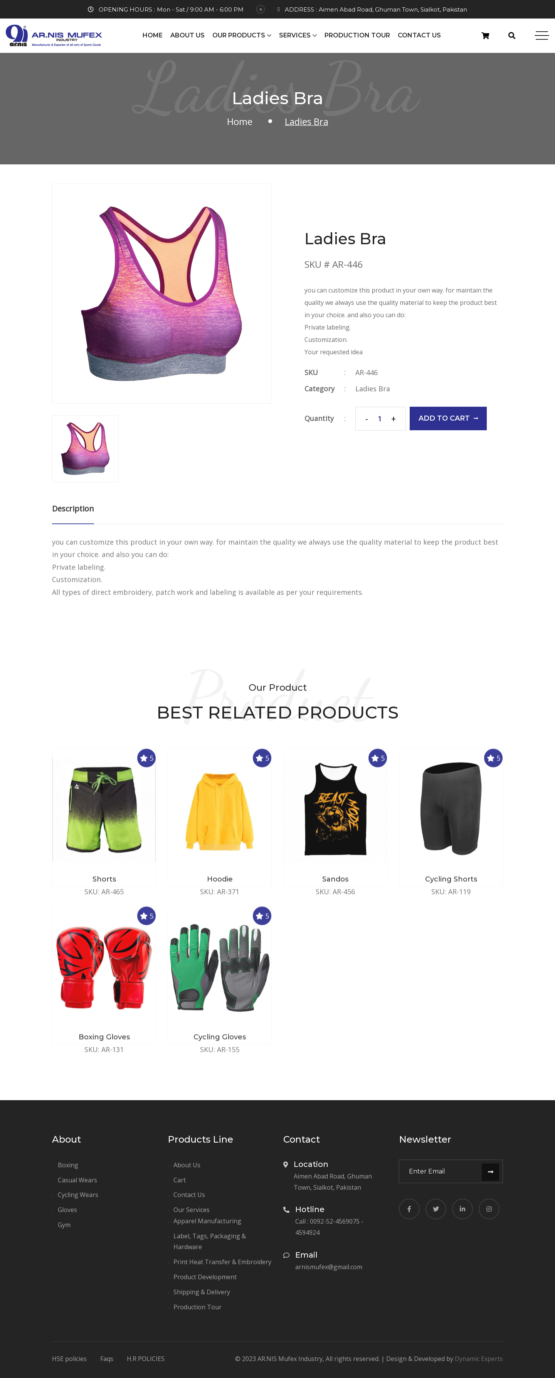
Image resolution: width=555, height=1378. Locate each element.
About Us (187, 35)
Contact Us (419, 35)
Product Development (205, 1277)
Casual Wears (77, 1180)
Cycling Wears (78, 1194)
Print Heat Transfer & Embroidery (222, 1262)
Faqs (106, 1359)
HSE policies (69, 1359)
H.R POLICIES (146, 1359)
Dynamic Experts (479, 1358)
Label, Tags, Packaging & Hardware (209, 1241)
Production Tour (357, 35)
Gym (64, 1225)
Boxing (68, 1165)
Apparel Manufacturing (207, 1221)
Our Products (238, 35)
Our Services (191, 1210)
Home (153, 35)
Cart (179, 1180)
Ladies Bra (373, 388)
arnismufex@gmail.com (328, 1267)
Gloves (67, 1210)
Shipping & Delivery (201, 1292)
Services (295, 35)
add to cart (448, 418)
